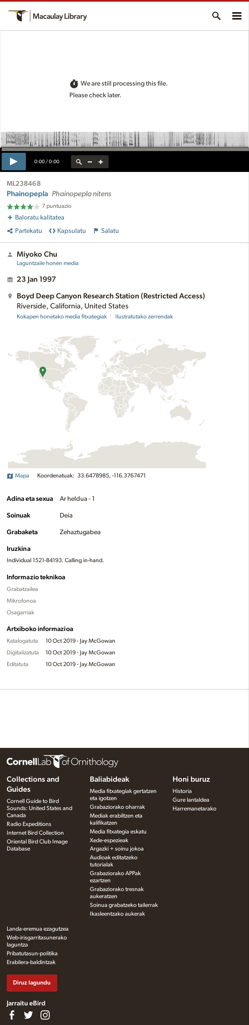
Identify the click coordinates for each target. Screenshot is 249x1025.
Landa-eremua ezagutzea (38, 929)
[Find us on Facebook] (12, 1015)
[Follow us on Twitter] (28, 1015)
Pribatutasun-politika (32, 954)
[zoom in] (100, 162)
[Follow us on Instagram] (45, 1015)
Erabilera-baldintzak (31, 962)
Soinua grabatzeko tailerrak (124, 905)
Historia (182, 791)
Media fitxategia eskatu (118, 832)
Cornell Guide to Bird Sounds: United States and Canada (39, 808)
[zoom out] (89, 162)
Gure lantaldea (191, 800)
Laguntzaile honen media (48, 263)
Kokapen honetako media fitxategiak (62, 317)
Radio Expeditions (29, 824)
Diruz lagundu (32, 983)
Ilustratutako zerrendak (144, 317)
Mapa (18, 476)
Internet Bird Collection (35, 833)
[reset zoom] (79, 162)
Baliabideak (109, 779)
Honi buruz (191, 779)
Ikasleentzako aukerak (117, 914)
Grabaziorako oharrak (117, 807)
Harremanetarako (194, 809)
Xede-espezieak (109, 840)
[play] (14, 161)
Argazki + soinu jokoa (117, 849)
